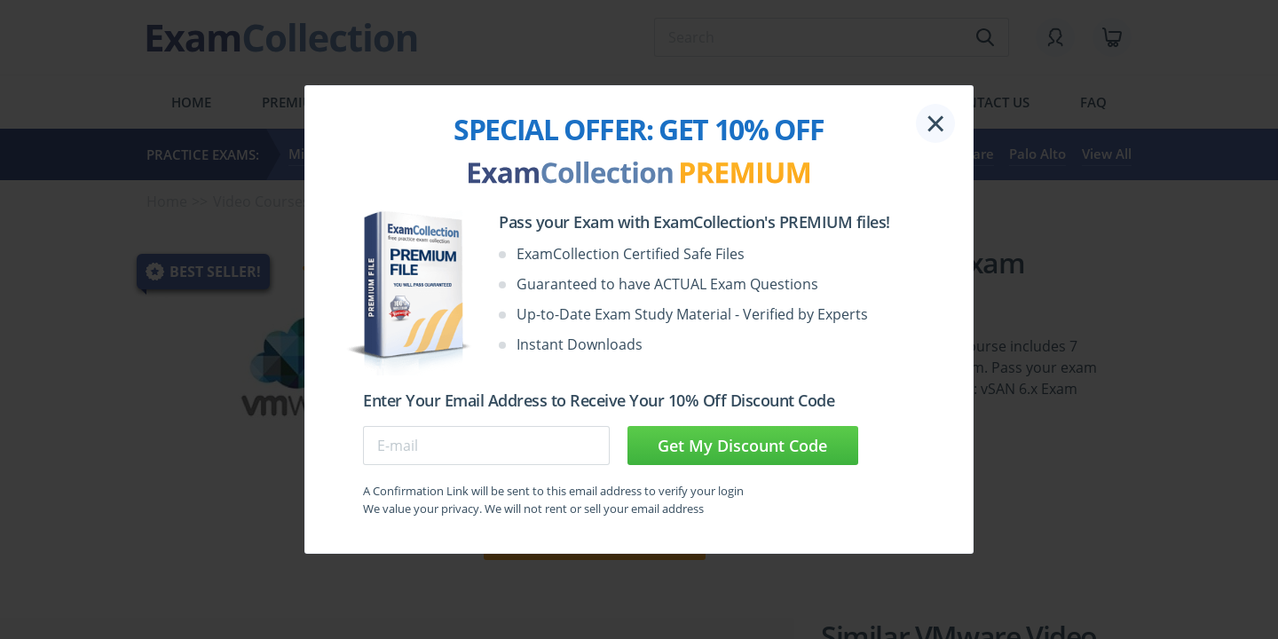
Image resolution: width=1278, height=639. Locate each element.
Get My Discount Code (742, 445)
